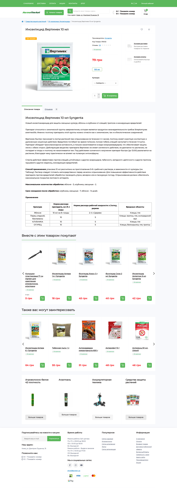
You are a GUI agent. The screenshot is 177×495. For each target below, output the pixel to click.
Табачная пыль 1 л (60, 348)
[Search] (70, 11)
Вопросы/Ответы (142, 452)
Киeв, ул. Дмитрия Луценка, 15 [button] (87, 15)
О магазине (28, 3)
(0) (100, 45)
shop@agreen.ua (73, 471)
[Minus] (98, 97)
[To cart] (42, 298)
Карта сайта (140, 457)
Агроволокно (107, 441)
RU (132, 3)
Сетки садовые (107, 439)
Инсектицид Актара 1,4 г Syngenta (61, 275)
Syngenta (108, 38)
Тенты (104, 447)
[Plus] (98, 94)
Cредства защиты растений (36, 21)
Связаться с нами (142, 455)
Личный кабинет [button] (147, 3)
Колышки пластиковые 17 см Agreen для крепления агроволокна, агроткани (34, 280)
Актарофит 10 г (113, 348)
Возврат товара (142, 444)
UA (136, 3)
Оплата (52, 3)
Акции (62, 3)
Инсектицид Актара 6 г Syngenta (34, 349)
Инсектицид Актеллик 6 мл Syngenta (139, 276)
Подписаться (54, 438)
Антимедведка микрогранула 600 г (88, 349)
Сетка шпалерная (108, 444)
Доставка (41, 3)
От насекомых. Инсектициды (59, 21)
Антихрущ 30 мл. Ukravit (140, 349)
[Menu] (54, 12)
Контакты (73, 3)
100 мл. (97, 69)
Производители (142, 460)
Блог (83, 3)
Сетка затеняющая (109, 449)
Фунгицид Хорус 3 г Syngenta (88, 275)
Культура (95, 78)
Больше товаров (35, 417)
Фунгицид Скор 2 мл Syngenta (114, 275)
